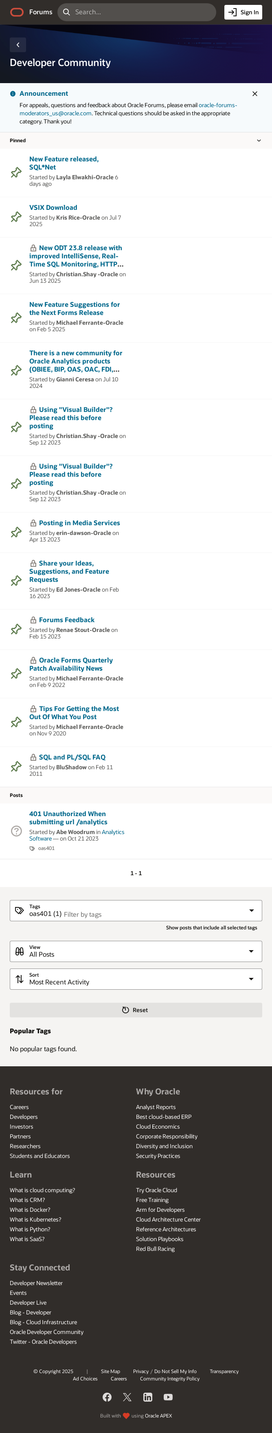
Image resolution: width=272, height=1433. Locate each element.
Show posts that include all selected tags (211, 928)
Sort (34, 975)
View (34, 947)
